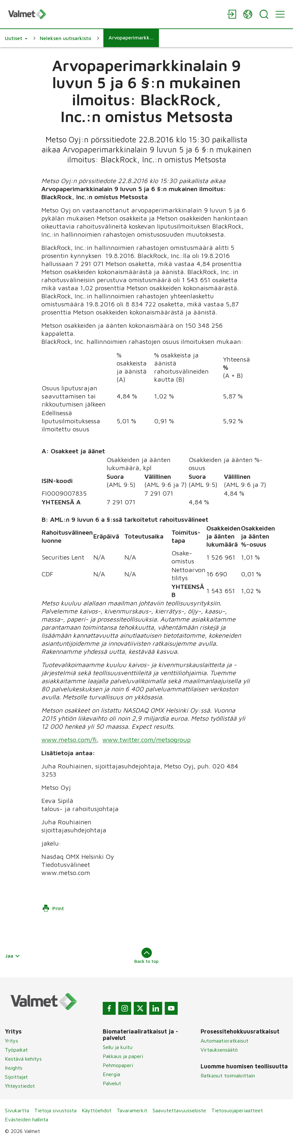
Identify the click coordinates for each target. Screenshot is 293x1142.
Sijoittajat (16, 1077)
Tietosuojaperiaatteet (237, 1110)
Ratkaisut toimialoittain (228, 1075)
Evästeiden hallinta (26, 1119)
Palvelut (112, 1083)
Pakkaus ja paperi (123, 1056)
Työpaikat (16, 1050)
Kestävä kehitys (23, 1059)
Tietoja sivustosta (55, 1110)
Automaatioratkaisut (224, 1041)
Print (53, 908)
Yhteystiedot (20, 1086)
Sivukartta (17, 1110)
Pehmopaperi (118, 1065)
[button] (16, 38)
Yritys (11, 1041)
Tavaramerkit (132, 1110)
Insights (13, 1068)
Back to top (146, 956)
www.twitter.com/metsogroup (147, 739)
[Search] (264, 14)
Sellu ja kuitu (117, 1047)
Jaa (12, 956)
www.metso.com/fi (69, 739)
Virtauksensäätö (219, 1050)
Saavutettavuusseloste (179, 1110)
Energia (111, 1074)
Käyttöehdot (96, 1110)
